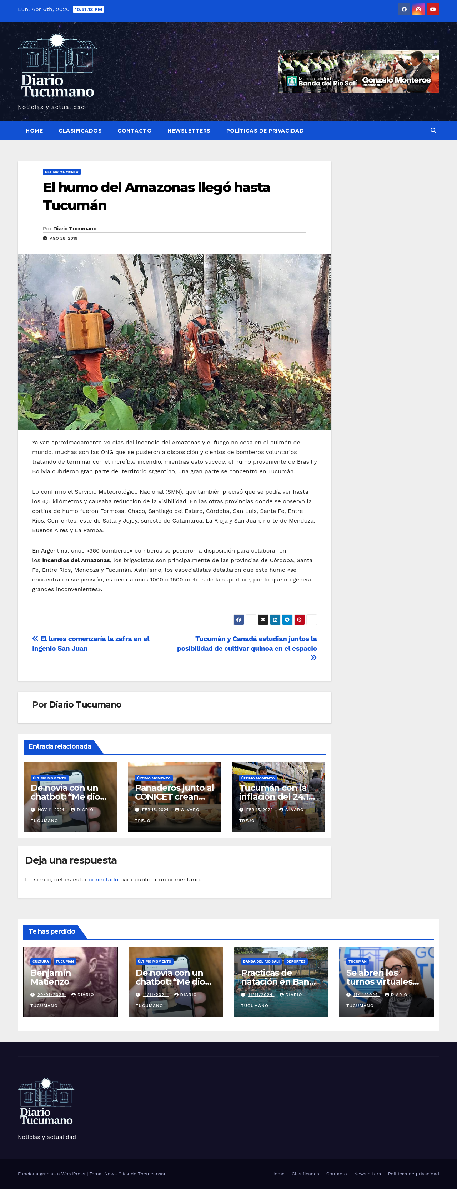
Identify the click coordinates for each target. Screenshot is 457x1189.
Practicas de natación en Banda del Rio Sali (280, 982)
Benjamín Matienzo (50, 977)
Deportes (296, 961)
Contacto (134, 131)
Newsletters (189, 131)
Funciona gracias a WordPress (52, 1173)
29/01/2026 (51, 994)
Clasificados (80, 131)
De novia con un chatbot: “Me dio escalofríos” (65, 797)
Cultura (40, 961)
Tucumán (65, 961)
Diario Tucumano (75, 228)
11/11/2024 (156, 994)
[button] (433, 130)
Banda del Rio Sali (261, 961)
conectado (103, 879)
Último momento (62, 172)
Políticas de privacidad (265, 131)
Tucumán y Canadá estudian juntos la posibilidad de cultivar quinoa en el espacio (247, 648)
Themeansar (152, 1173)
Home (34, 131)
